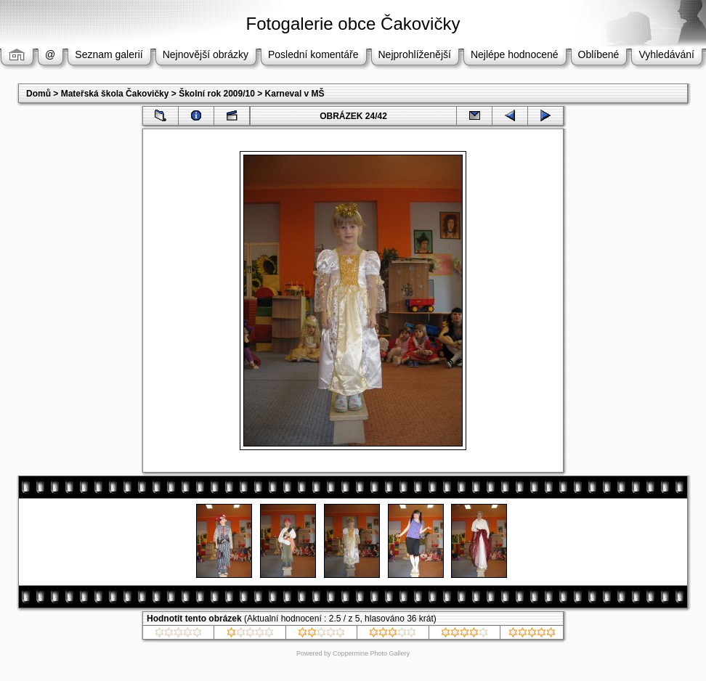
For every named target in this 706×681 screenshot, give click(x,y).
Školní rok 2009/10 (217, 94)
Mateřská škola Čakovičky (115, 94)
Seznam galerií (108, 54)
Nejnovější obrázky (205, 54)
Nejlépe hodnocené (515, 54)
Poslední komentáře (313, 54)
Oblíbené (599, 54)
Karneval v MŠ (295, 94)
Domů (38, 94)
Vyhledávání (666, 54)
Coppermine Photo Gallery (371, 653)
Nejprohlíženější (414, 54)
